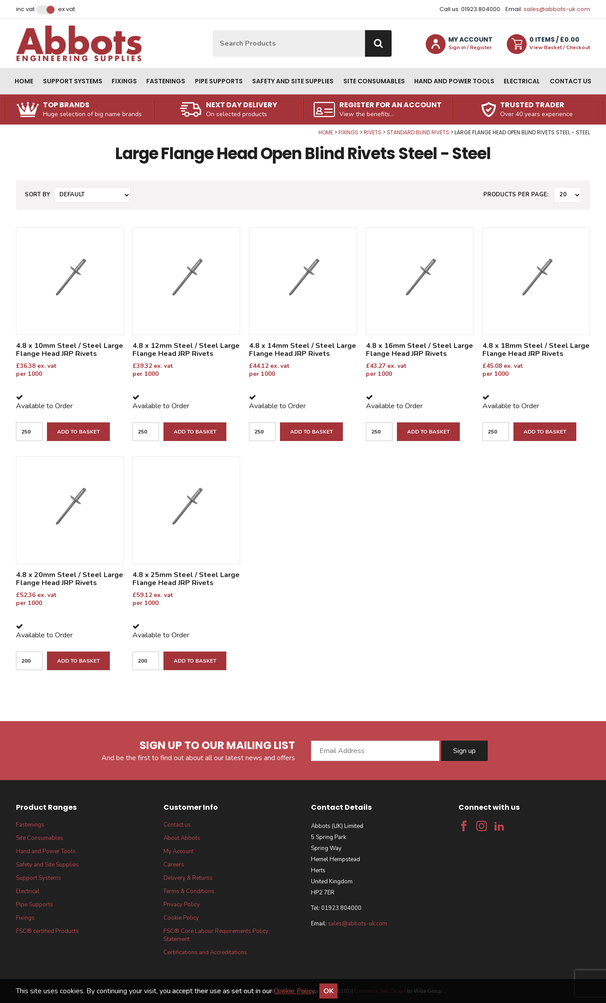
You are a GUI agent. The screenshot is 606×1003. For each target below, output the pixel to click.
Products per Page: (515, 195)
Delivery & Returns (188, 878)
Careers (173, 865)
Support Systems (72, 81)
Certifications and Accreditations (205, 952)
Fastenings (165, 81)
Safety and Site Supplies (293, 81)
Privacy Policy (181, 905)
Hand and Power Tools (454, 81)
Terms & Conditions (188, 891)
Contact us (570, 81)
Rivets (372, 132)
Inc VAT (25, 9)
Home (24, 81)
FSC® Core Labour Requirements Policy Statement (215, 935)
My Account (178, 851)
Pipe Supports (219, 81)
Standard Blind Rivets (418, 132)
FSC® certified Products (47, 931)
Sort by (37, 195)
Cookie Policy (181, 918)
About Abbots (181, 838)
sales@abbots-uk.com (557, 9)
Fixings (124, 81)
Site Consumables (374, 81)
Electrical (522, 81)
